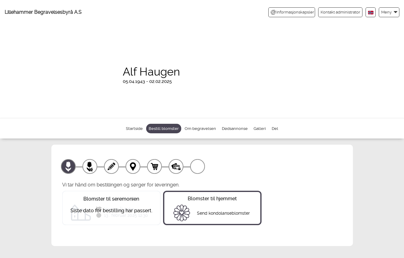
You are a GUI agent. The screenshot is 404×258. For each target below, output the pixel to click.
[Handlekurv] (154, 166)
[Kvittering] (197, 166)
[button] (389, 12)
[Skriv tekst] (111, 166)
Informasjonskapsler (292, 12)
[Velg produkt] (68, 166)
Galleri (260, 128)
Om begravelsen (200, 128)
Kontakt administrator (340, 12)
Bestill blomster (164, 128)
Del (275, 128)
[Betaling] (176, 166)
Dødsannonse (235, 128)
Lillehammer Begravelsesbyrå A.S (43, 12)
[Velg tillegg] (89, 166)
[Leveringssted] (133, 166)
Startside (134, 128)
